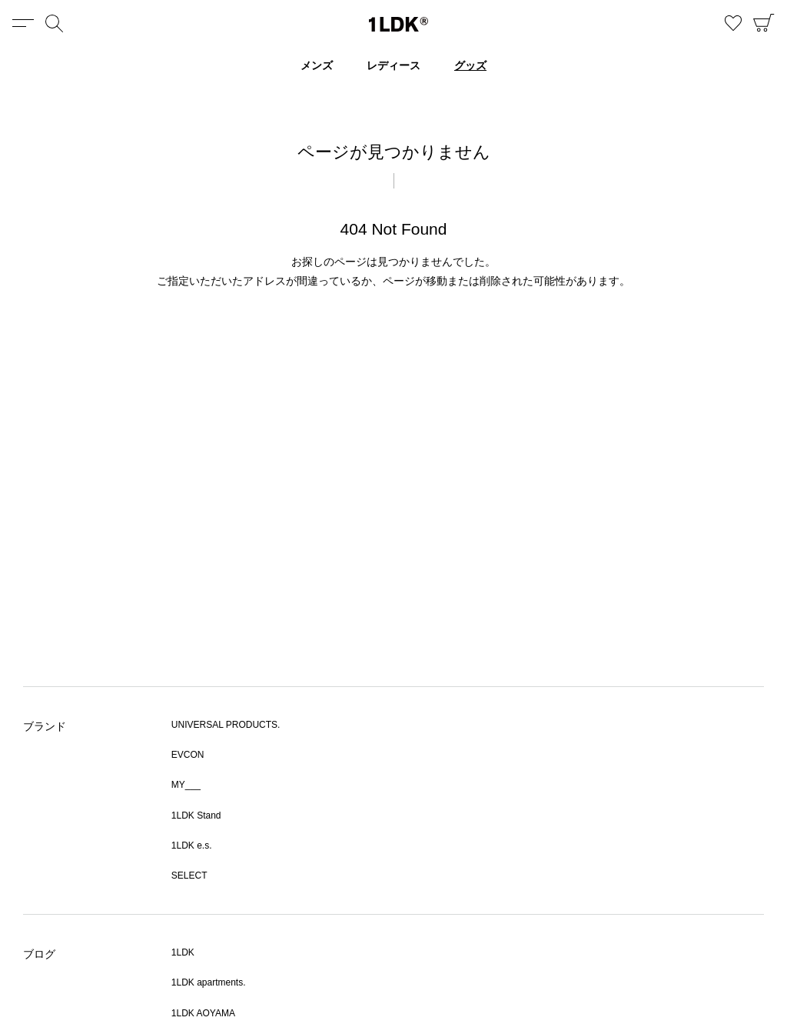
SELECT (189, 875)
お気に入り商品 (733, 23)
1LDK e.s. (191, 845)
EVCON (187, 754)
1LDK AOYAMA (203, 1013)
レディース (393, 65)
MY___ (186, 784)
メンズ (317, 65)
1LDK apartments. (208, 982)
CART (764, 23)
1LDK (398, 24)
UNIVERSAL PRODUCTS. (226, 724)
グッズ (470, 65)
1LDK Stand (196, 815)
